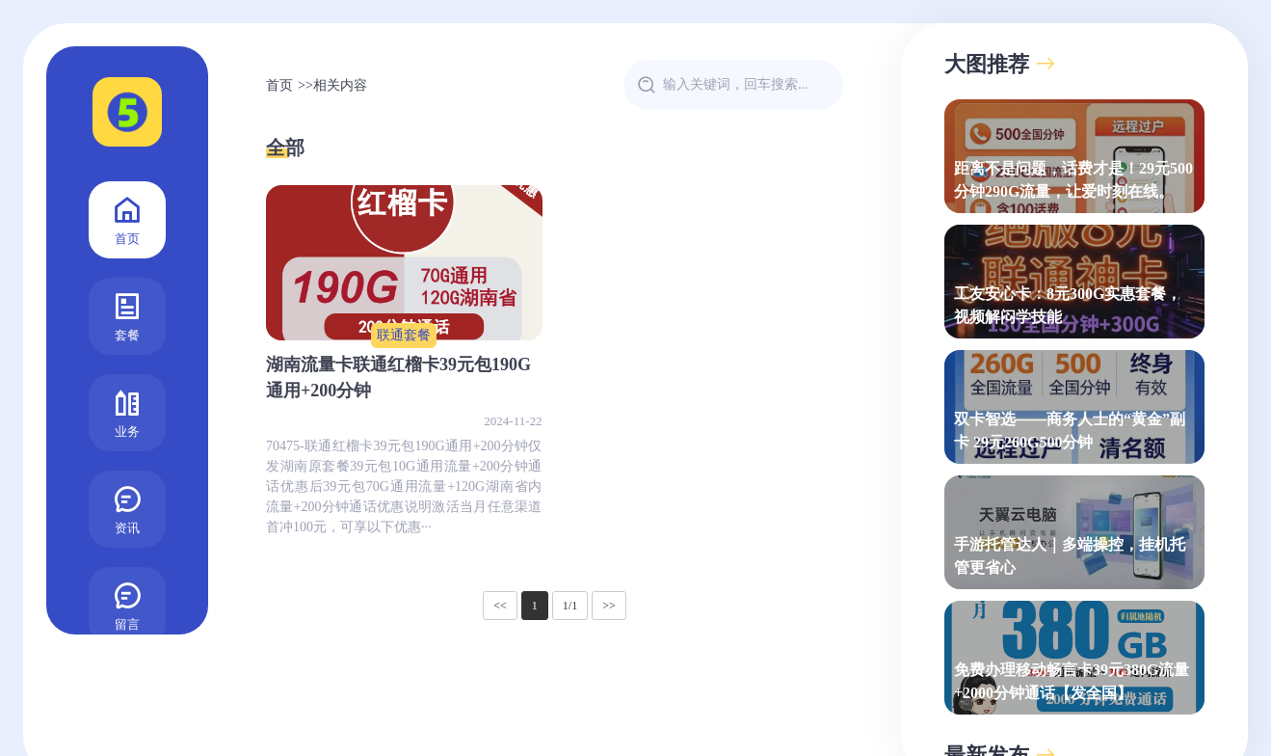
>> (609, 605)
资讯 (127, 507)
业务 (127, 411)
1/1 (570, 605)
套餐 (127, 314)
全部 (285, 147)
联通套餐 (404, 335)
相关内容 (340, 85)
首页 (127, 218)
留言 (127, 604)
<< (500, 605)
